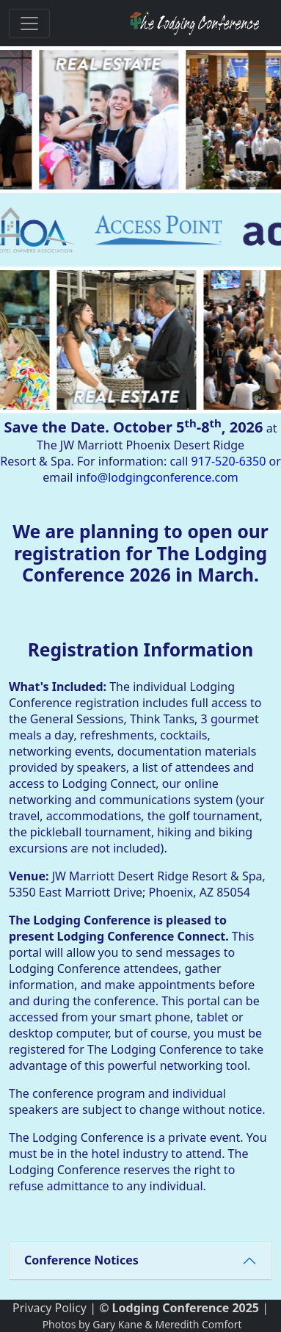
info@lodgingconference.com (157, 477)
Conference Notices (81, 1260)
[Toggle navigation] (29, 23)
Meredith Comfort (198, 1324)
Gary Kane (117, 1324)
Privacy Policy (49, 1308)
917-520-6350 (228, 461)
